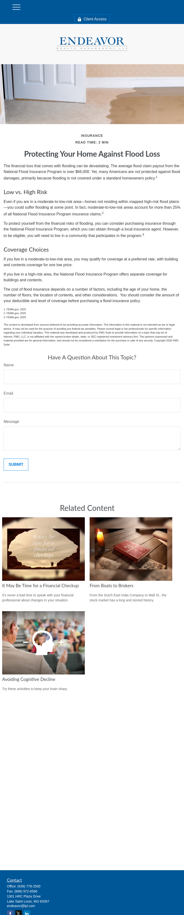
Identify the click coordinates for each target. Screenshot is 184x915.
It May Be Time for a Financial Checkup (40, 585)
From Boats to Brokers (111, 585)
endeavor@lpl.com (21, 906)
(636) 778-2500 (28, 886)
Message (11, 422)
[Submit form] (16, 465)
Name (9, 365)
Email (8, 393)
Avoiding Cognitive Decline (28, 679)
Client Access (91, 19)
